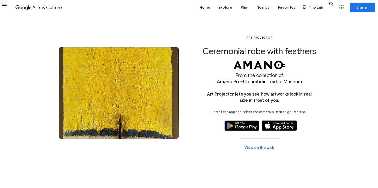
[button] (7, 7)
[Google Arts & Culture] (39, 7)
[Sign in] (362, 7)
